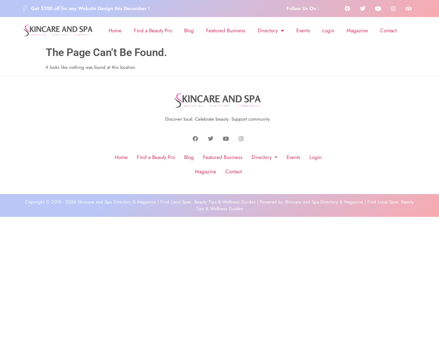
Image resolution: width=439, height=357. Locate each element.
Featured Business (225, 30)
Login (328, 30)
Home (115, 30)
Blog (189, 30)
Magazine (357, 30)
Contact (388, 30)
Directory (271, 30)
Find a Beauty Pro (153, 30)
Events (303, 30)
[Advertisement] (219, 236)
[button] (264, 157)
